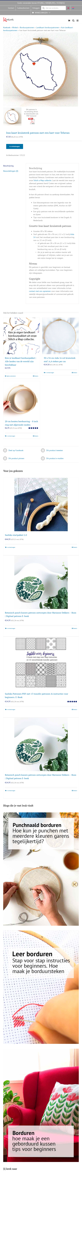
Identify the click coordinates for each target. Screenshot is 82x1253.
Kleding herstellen (12, 1210)
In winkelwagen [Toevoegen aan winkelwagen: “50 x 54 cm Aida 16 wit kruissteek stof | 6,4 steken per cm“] (49, 372)
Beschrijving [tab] (8, 166)
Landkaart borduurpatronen (47, 27)
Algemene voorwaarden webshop (58, 1195)
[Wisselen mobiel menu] (78, 20)
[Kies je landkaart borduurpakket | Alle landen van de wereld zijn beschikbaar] (21, 336)
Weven (7, 1215)
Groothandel (49, 1215)
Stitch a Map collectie (42, 180)
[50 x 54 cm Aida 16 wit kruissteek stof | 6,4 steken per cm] (60, 336)
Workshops (9, 1231)
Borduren (8, 1189)
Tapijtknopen (9, 1205)
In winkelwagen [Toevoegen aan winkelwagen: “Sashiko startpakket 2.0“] (11, 547)
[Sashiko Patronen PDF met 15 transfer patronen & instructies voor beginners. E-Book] (41, 663)
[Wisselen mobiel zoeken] (73, 20)
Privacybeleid (49, 1189)
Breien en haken (11, 1200)
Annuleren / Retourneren (54, 1210)
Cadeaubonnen (10, 1226)
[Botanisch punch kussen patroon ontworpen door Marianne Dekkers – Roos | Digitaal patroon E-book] (41, 582)
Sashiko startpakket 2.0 (16, 535)
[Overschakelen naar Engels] (68, 8)
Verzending (48, 1205)
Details (36, 376)
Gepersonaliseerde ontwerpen (16, 1221)
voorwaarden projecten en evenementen (61, 1200)
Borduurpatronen (27, 27)
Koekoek (6, 27)
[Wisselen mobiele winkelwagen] (69, 20)
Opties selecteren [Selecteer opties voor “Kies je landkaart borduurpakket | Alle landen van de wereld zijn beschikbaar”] (11, 376)
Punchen (8, 1195)
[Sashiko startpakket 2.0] (41, 504)
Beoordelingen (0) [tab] (10, 171)
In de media (49, 1221)
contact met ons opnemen (40, 291)
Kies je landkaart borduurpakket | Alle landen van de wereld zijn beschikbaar (20, 361)
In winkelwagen (15, 146)
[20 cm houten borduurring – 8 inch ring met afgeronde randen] (21, 399)
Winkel (15, 27)
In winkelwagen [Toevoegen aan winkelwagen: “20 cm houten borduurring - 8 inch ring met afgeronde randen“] (10, 436)
